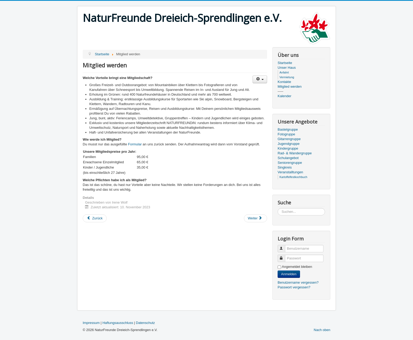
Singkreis (285, 167)
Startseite (285, 63)
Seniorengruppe (290, 163)
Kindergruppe (288, 148)
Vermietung (286, 77)
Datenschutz (145, 323)
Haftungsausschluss (117, 323)
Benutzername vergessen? (298, 282)
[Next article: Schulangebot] (255, 218)
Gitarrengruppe (289, 139)
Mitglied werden (290, 86)
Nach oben (322, 330)
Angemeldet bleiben (297, 267)
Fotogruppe (286, 134)
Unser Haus (287, 68)
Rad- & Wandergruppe (295, 153)
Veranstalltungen (290, 172)
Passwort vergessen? (294, 287)
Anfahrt (284, 72)
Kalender (284, 96)
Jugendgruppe (288, 144)
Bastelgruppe (288, 129)
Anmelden (289, 274)
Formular (135, 144)
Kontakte (284, 82)
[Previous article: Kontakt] (95, 218)
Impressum (91, 323)
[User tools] (260, 79)
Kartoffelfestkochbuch (293, 177)
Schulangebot (288, 158)
